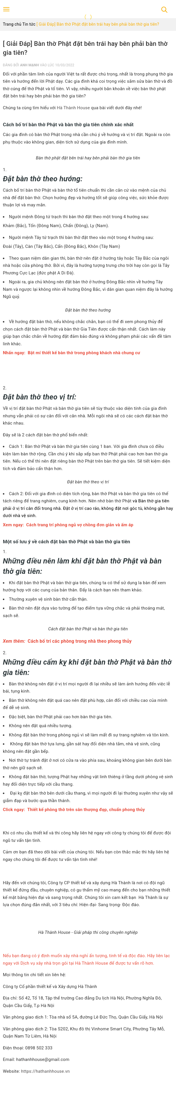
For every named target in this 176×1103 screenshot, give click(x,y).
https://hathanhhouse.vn (45, 1071)
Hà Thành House (73, 107)
